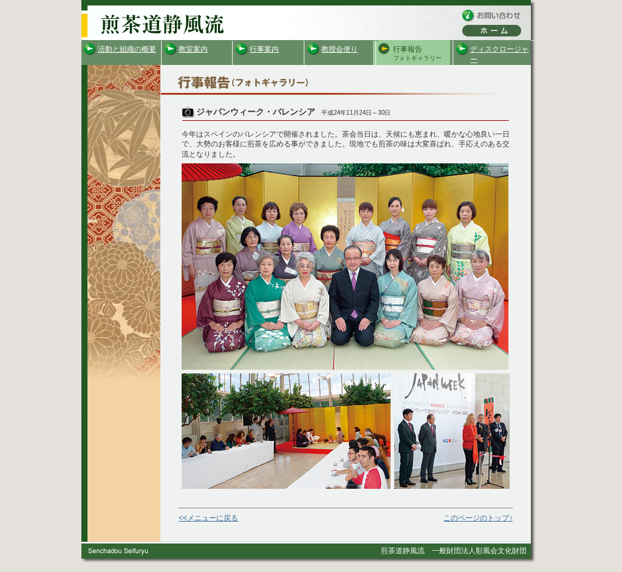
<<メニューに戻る (208, 518)
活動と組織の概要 (127, 49)
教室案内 (193, 49)
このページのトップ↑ (478, 518)
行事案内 (264, 49)
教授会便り (339, 49)
